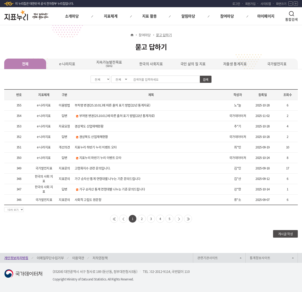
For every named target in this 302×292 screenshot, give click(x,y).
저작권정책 (100, 257)
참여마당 (145, 35)
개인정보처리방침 (16, 257)
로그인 (236, 3)
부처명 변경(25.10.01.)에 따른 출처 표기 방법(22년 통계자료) (112, 105)
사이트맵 (265, 3)
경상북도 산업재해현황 (89, 126)
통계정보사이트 (260, 257)
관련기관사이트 (207, 257)
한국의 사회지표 (151, 63)
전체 (25, 63)
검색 (205, 79)
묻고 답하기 (164, 35)
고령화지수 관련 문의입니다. (92, 168)
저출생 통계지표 (235, 63)
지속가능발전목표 (109, 63)
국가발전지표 (276, 63)
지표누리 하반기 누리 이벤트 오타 (96, 147)
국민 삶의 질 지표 (193, 63)
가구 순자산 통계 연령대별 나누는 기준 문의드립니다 (108, 178)
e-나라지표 (67, 63)
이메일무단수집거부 (50, 257)
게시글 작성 (285, 234)
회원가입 (250, 3)
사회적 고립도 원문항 (88, 199)
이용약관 (78, 257)
